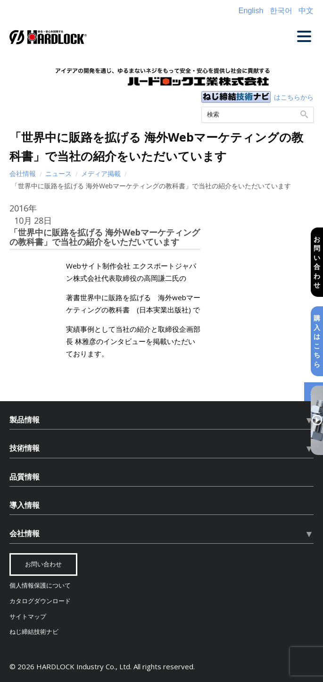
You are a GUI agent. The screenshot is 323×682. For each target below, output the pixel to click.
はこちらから (294, 97)
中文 (306, 11)
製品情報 (24, 419)
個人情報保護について (40, 585)
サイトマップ (27, 617)
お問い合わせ (317, 261)
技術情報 (24, 448)
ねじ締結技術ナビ (33, 632)
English (251, 11)
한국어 (281, 11)
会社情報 (22, 173)
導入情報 (24, 505)
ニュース (58, 173)
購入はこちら (317, 341)
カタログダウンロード (40, 601)
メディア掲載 (101, 173)
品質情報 (24, 477)
